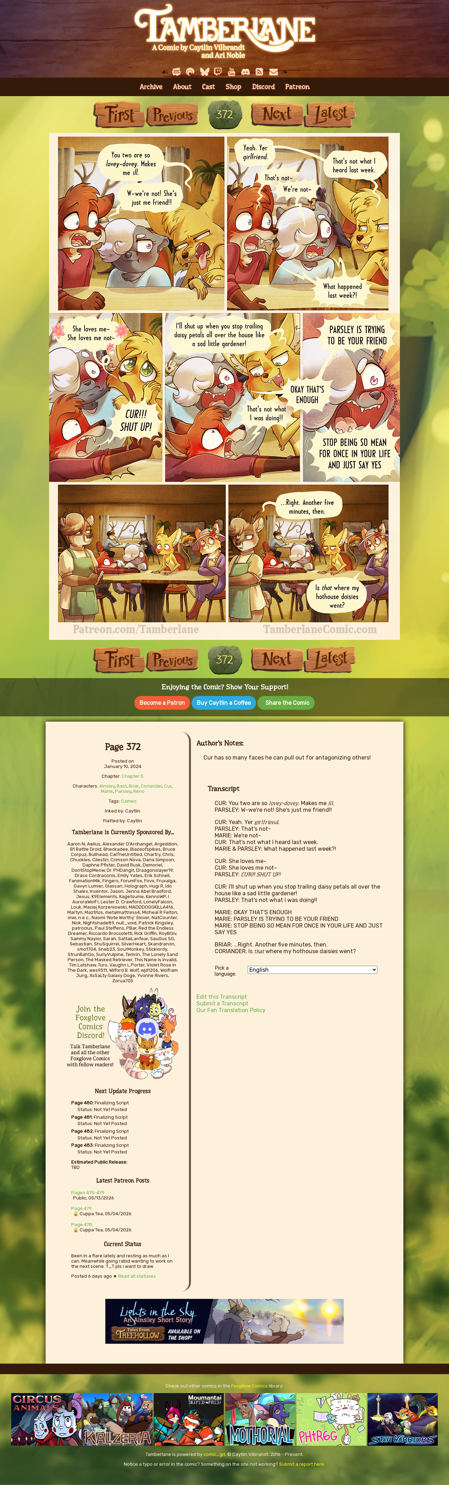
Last (329, 114)
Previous (172, 114)
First (119, 114)
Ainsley (107, 784)
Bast (122, 784)
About (182, 87)
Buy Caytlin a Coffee (224, 703)
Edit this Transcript (221, 995)
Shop (233, 87)
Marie (107, 789)
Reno (139, 789)
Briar (134, 784)
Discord (263, 87)
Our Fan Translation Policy (231, 1008)
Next (277, 114)
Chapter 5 (132, 774)
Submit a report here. (302, 1462)
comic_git (214, 1453)
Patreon (297, 87)
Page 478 (81, 1223)
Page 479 (81, 1207)
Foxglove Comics (249, 1384)
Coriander (151, 784)
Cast (208, 87)
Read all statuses (137, 1274)
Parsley (123, 789)
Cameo (128, 799)
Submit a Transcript (222, 1002)
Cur (168, 784)
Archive (151, 87)
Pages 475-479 (88, 1191)
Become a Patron (162, 703)
